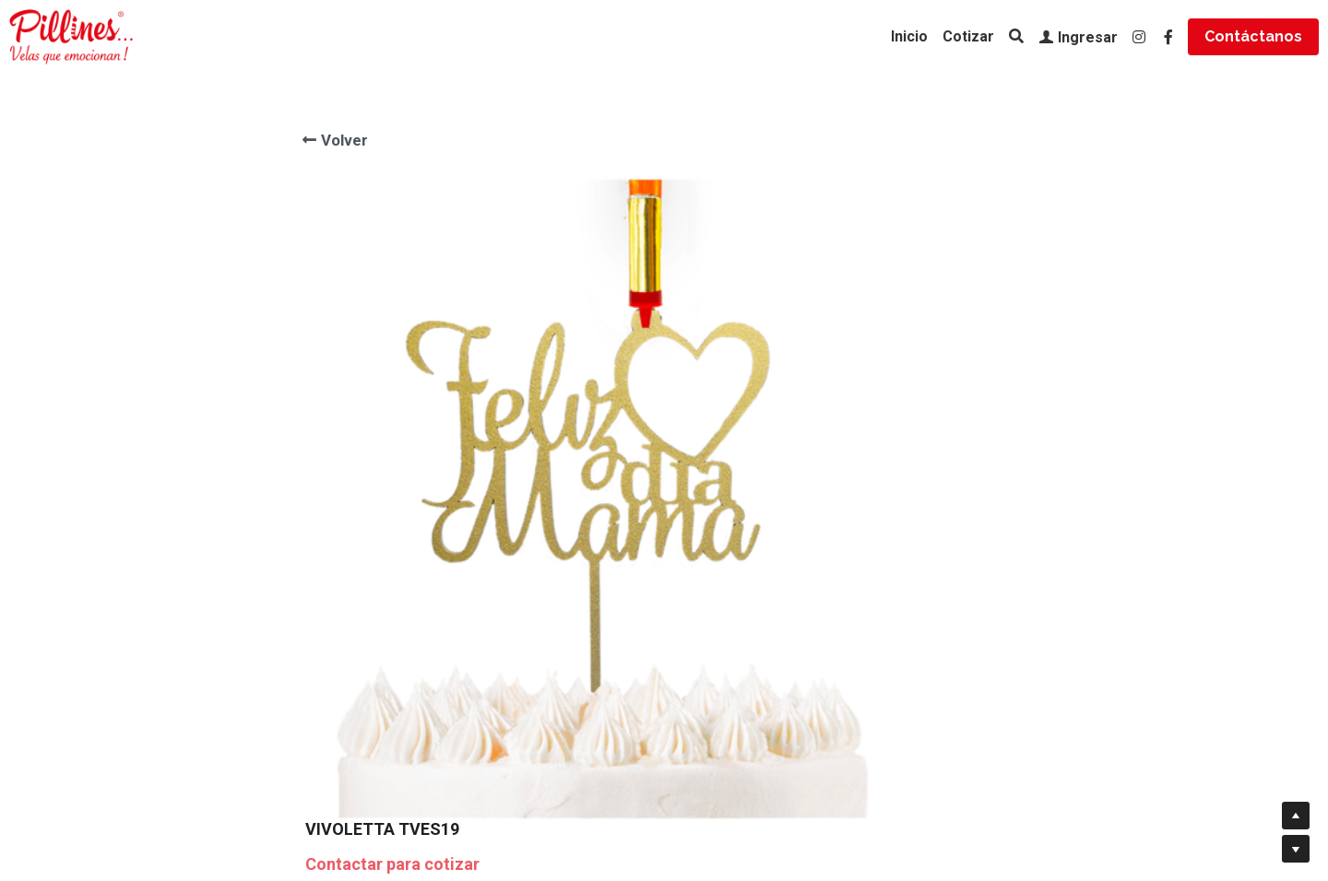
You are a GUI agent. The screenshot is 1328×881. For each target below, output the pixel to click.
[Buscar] (1016, 36)
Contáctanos (1253, 36)
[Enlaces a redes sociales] (1138, 36)
